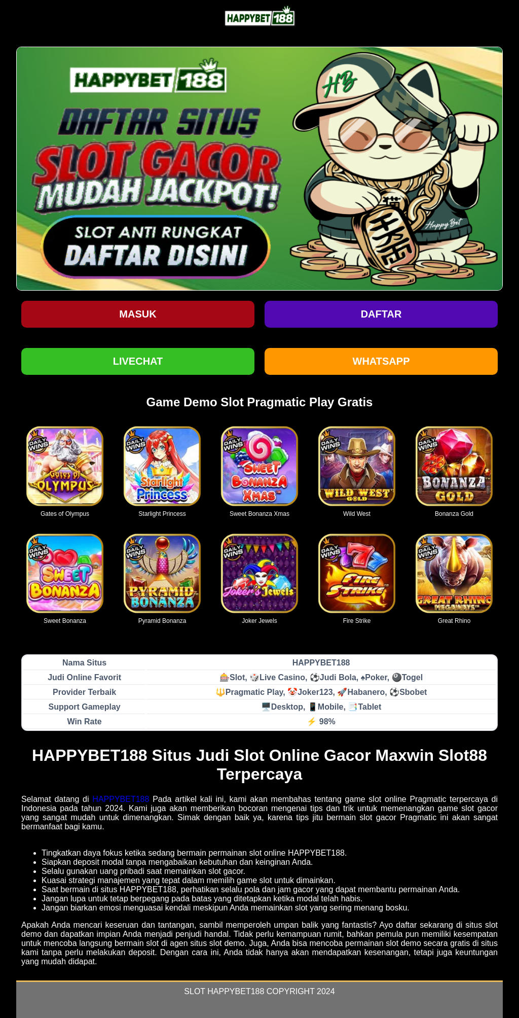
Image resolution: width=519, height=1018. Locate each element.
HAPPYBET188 (120, 799)
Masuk (137, 314)
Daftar (381, 314)
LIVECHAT (138, 361)
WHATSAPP (381, 361)
